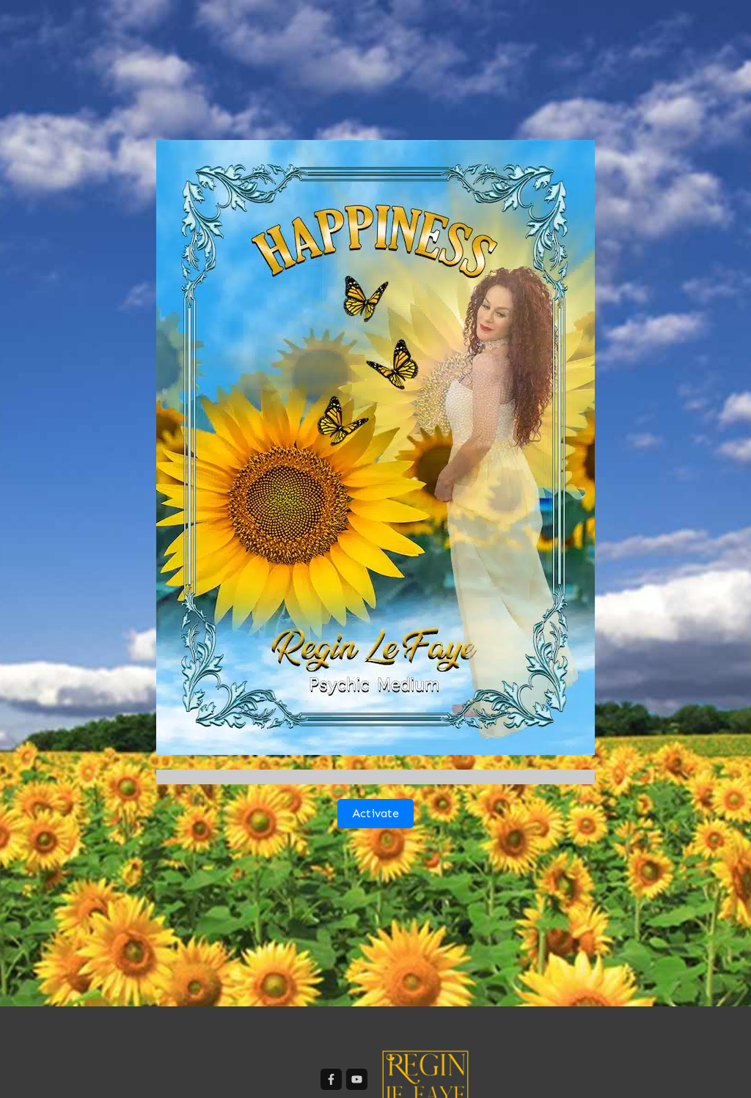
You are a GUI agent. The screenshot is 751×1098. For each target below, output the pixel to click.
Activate (375, 813)
